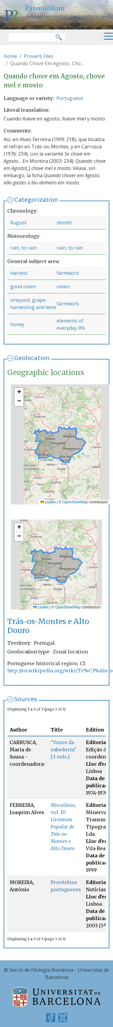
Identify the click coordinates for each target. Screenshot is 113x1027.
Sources (25, 699)
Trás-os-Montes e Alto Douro (48, 626)
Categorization (36, 199)
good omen (23, 286)
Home (10, 56)
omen (63, 286)
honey (17, 324)
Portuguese (69, 98)
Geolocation (32, 358)
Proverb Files (38, 56)
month (64, 222)
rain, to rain (23, 247)
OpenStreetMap (75, 502)
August (18, 222)
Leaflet (48, 502)
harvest (18, 273)
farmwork (68, 273)
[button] (19, 392)
